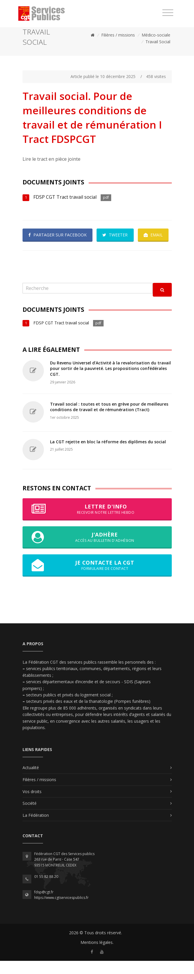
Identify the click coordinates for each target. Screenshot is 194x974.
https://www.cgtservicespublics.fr (61, 910)
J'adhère (97, 550)
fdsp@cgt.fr (44, 905)
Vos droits (32, 804)
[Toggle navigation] (167, 13)
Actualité (31, 780)
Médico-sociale (156, 35)
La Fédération (36, 828)
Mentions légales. (97, 955)
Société (30, 816)
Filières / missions (118, 35)
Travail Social (157, 41)
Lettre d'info (97, 522)
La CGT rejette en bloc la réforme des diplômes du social (108, 455)
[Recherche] (88, 301)
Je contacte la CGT (97, 578)
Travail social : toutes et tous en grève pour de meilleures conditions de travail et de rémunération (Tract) (109, 420)
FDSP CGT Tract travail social (65, 197)
